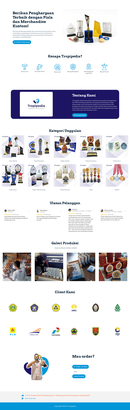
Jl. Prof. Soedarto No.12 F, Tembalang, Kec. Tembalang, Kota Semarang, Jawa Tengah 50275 (57, 395)
